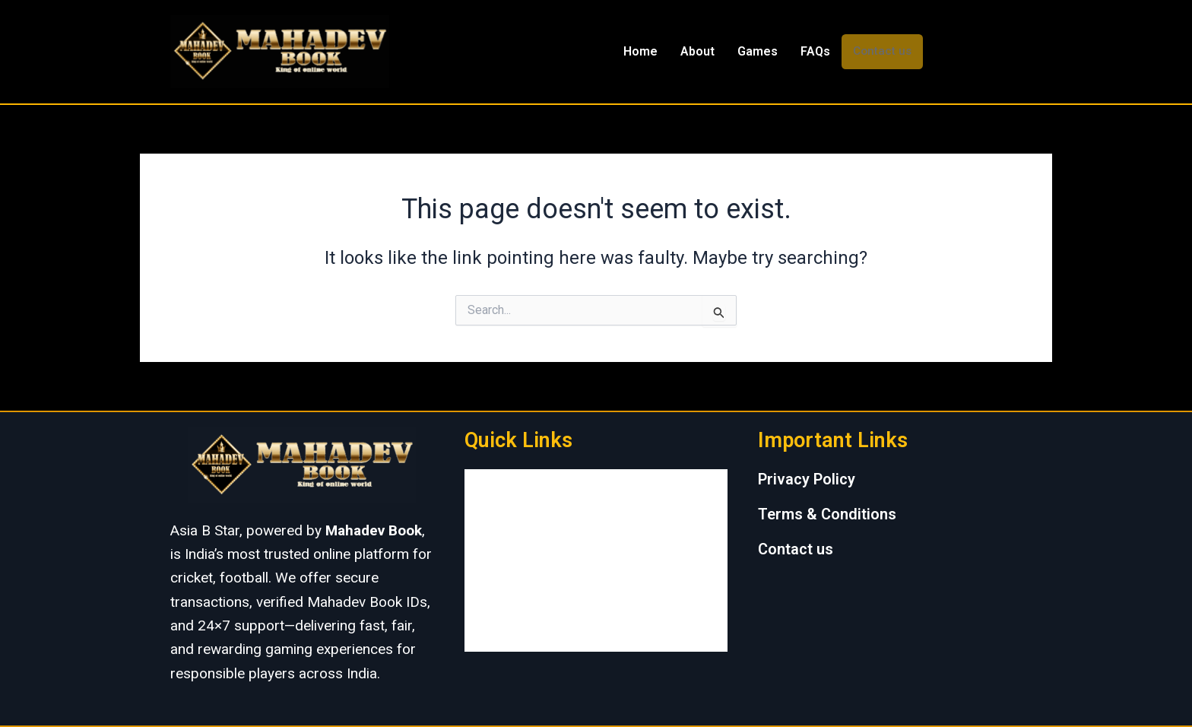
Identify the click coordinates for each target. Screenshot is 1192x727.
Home (640, 51)
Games (757, 51)
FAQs (815, 51)
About (697, 51)
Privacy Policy (806, 479)
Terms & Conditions (827, 514)
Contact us (882, 51)
